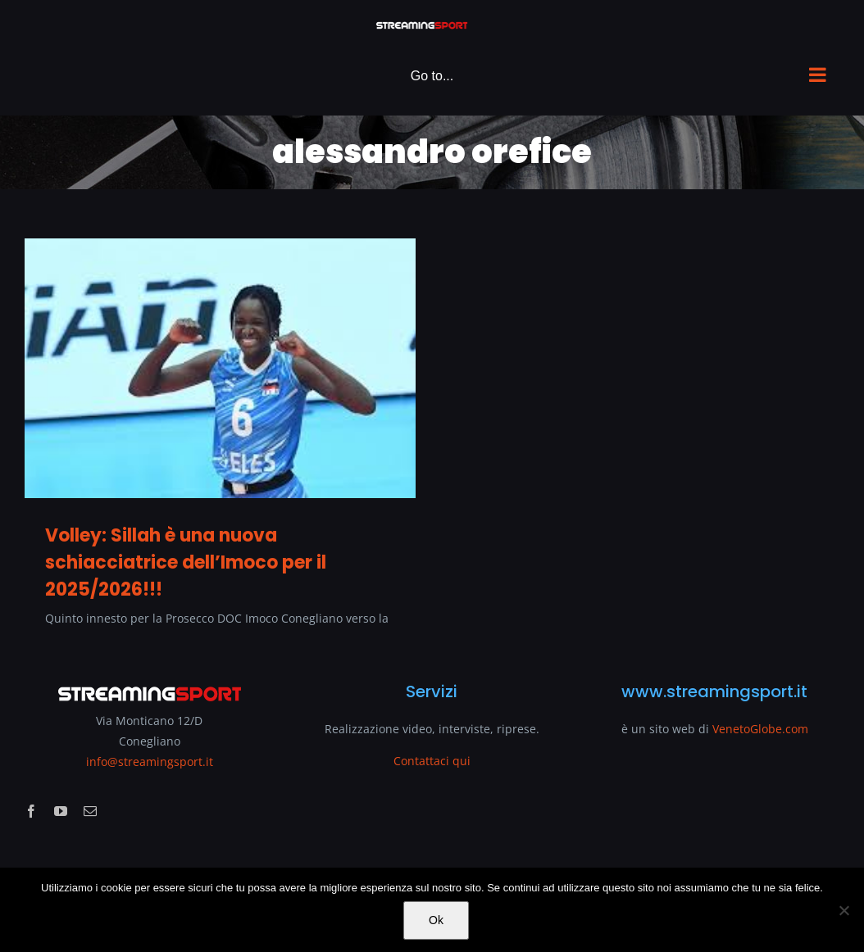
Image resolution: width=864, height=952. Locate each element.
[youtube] (60, 811)
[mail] (90, 811)
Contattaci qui (432, 760)
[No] (843, 910)
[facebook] (31, 811)
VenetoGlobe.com (760, 729)
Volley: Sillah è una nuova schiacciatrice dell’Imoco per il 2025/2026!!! (185, 562)
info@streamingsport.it (149, 761)
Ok (436, 920)
